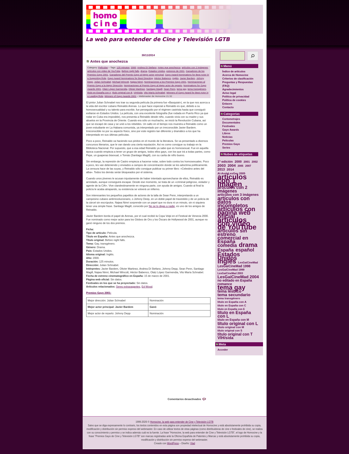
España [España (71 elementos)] (226, 250)
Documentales (231, 122)
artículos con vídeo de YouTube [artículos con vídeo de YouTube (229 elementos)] (237, 223)
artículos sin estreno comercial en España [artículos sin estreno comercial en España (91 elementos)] (233, 236)
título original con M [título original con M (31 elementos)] (231, 327)
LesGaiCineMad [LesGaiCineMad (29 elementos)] (248, 262)
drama (143, 71)
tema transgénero (197, 89)
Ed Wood (147, 286)
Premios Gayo (231, 144)
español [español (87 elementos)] (245, 249)
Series (226, 147)
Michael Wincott (120, 81)
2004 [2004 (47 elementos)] (232, 165)
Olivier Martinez (137, 89)
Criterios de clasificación (237, 78)
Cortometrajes (231, 119)
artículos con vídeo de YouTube (103, 71)
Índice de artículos (234, 71)
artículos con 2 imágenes (195, 67)
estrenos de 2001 (175, 71)
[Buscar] (252, 55)
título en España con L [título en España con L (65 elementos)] (234, 314)
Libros (226, 133)
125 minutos (123, 67)
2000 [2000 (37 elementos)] (238, 161)
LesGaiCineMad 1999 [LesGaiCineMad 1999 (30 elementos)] (231, 269)
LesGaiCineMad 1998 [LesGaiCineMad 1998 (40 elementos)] (234, 266)
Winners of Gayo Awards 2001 (120, 96)
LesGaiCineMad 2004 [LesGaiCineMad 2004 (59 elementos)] (238, 277)
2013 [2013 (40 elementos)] (221, 169)
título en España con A (99, 92)
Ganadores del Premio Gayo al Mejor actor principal (136, 74)
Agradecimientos (233, 89)
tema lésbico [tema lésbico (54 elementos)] (230, 291)
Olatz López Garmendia (114, 89)
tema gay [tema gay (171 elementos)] (231, 287)
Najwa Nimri (136, 81)
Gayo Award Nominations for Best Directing (130, 78)
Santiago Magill (154, 89)
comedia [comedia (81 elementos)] (227, 245)
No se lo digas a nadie (162, 206)
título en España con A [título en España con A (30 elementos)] (232, 301)
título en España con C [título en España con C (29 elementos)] (232, 305)
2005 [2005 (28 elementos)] (240, 165)
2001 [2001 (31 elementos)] (247, 161)
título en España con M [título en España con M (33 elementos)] (233, 319)
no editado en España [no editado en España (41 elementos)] (235, 280)
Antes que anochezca (109, 61)
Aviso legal (229, 92)
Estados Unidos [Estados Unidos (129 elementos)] (229, 256)
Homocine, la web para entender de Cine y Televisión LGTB (181, 422)
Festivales (228, 126)
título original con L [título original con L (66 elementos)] (238, 323)
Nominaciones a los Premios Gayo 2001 (165, 81)
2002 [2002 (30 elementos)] (255, 161)
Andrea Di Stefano (147, 67)
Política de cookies (234, 100)
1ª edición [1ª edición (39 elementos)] (225, 161)
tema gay (181, 89)
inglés (175, 78)
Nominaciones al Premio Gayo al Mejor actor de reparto (153, 85)
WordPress (173, 443)
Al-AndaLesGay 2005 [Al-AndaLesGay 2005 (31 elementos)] (231, 173)
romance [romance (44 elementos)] (225, 284)
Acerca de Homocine (235, 75)
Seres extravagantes (128, 286)
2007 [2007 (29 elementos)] (248, 165)
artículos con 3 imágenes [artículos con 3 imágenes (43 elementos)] (238, 195)
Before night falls (130, 71)
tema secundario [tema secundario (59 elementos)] (234, 295)
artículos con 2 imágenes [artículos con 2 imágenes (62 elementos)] (232, 189)
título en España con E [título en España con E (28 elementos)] (231, 309)
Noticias (227, 136)
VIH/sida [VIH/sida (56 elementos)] (226, 338)
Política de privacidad (235, 96)
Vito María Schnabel (154, 92)
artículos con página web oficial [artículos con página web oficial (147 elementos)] (236, 212)
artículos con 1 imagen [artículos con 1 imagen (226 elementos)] (232, 180)
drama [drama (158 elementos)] (248, 245)
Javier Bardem (187, 78)
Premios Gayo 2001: (98, 292)
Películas (228, 140)
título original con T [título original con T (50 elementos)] (235, 334)
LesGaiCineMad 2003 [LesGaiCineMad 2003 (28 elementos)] (230, 273)
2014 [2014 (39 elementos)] (230, 169)
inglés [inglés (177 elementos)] (227, 261)
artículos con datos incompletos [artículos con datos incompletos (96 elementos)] (234, 202)
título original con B (122, 92)
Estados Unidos (157, 71)
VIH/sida (138, 92)
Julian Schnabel (102, 81)
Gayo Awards (230, 129)
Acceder (223, 349)
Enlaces (227, 103)
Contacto (228, 107)
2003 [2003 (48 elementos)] (222, 165)
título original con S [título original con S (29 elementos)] (230, 330)
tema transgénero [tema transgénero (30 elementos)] (229, 298)
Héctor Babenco (162, 78)
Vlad (192, 443)
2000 (133, 67)
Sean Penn (169, 89)
